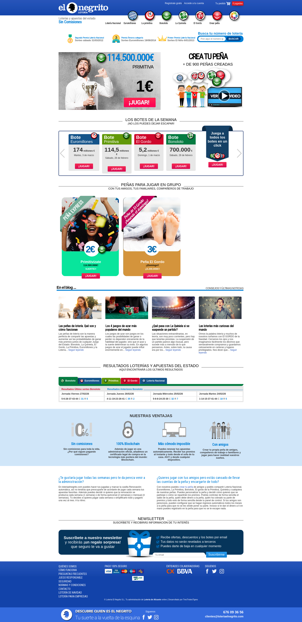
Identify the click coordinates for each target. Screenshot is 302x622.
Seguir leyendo (76, 350)
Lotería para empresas (73, 596)
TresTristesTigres (190, 600)
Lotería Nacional (153, 381)
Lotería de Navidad (70, 592)
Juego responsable (71, 577)
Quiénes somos (68, 566)
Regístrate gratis (173, 3)
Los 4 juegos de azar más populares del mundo (121, 327)
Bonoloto (68, 381)
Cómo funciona (68, 570)
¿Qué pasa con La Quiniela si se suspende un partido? (170, 327)
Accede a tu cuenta (194, 3)
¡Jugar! (84, 166)
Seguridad (65, 581)
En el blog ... (66, 287)
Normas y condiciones (72, 585)
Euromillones (89, 381)
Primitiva (111, 381)
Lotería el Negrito (84, 7)
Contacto (64, 588)
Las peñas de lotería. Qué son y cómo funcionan (77, 327)
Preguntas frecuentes (73, 573)
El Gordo (130, 381)
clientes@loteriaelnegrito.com (224, 616)
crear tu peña (186, 487)
